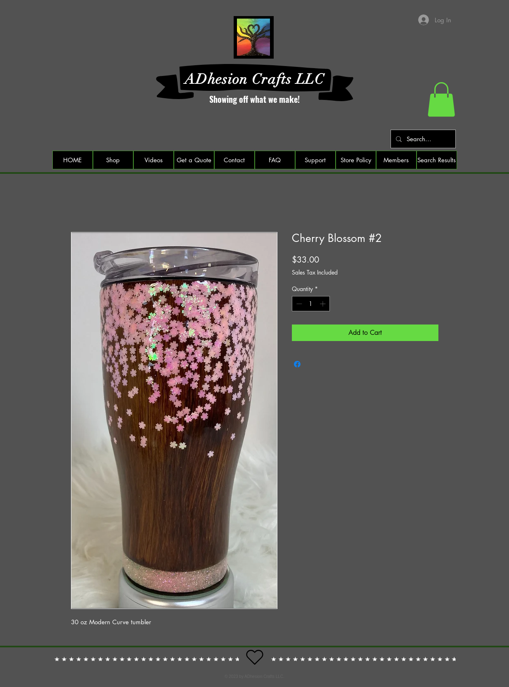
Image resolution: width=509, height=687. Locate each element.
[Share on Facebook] (297, 364)
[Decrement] (298, 303)
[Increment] (323, 303)
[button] (441, 99)
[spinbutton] (310, 303)
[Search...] (422, 139)
